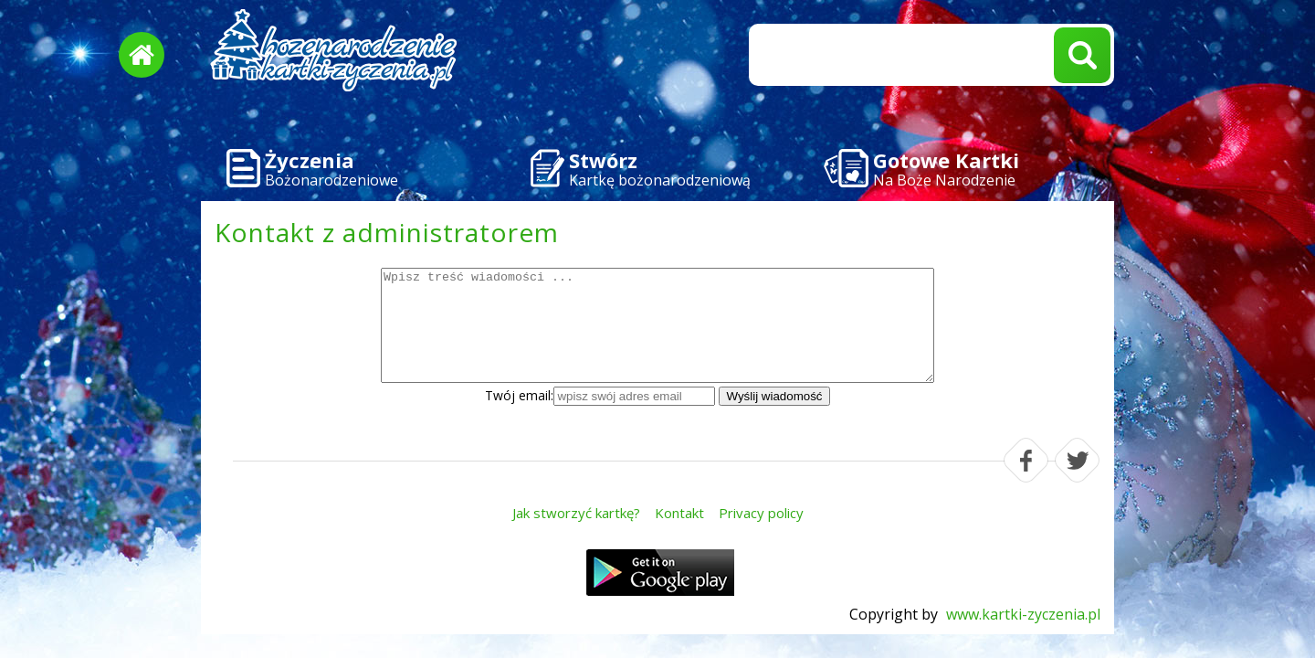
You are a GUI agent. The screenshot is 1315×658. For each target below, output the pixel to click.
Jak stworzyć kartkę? (576, 513)
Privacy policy (761, 513)
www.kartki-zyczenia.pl (1023, 614)
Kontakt (679, 513)
